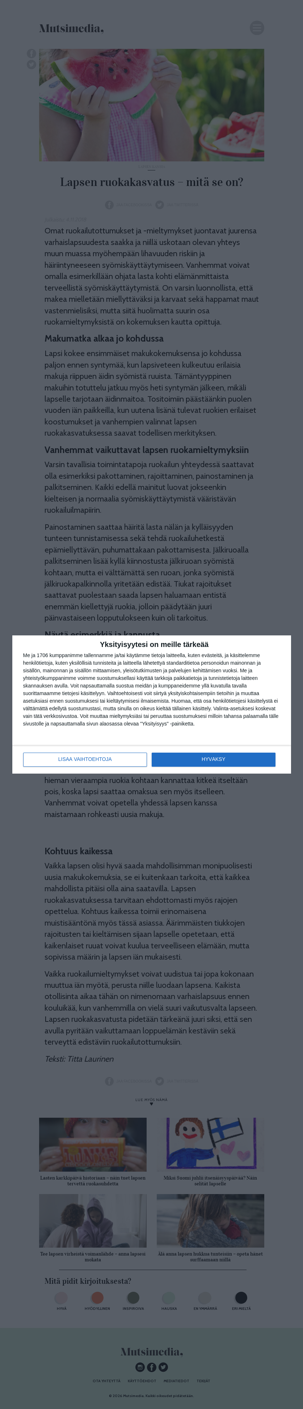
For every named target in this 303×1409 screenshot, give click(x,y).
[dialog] (151, 704)
